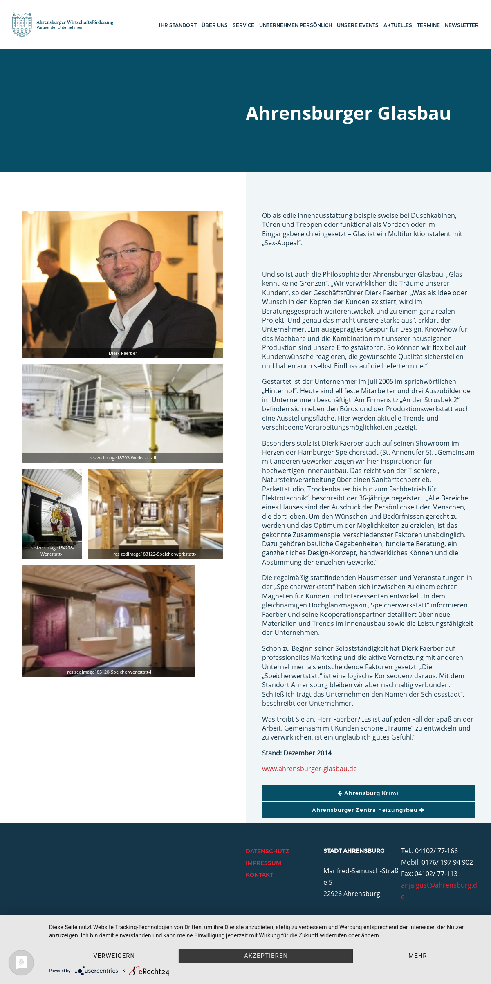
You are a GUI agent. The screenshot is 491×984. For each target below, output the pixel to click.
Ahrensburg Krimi (368, 793)
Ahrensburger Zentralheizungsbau (368, 810)
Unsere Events (358, 25)
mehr (417, 955)
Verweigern (114, 955)
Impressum (263, 863)
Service (243, 25)
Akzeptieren (266, 955)
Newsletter (462, 25)
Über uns (215, 25)
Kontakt (259, 875)
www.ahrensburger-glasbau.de (309, 768)
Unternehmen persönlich (295, 25)
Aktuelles (397, 25)
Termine (428, 25)
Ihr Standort (178, 25)
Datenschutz (267, 851)
